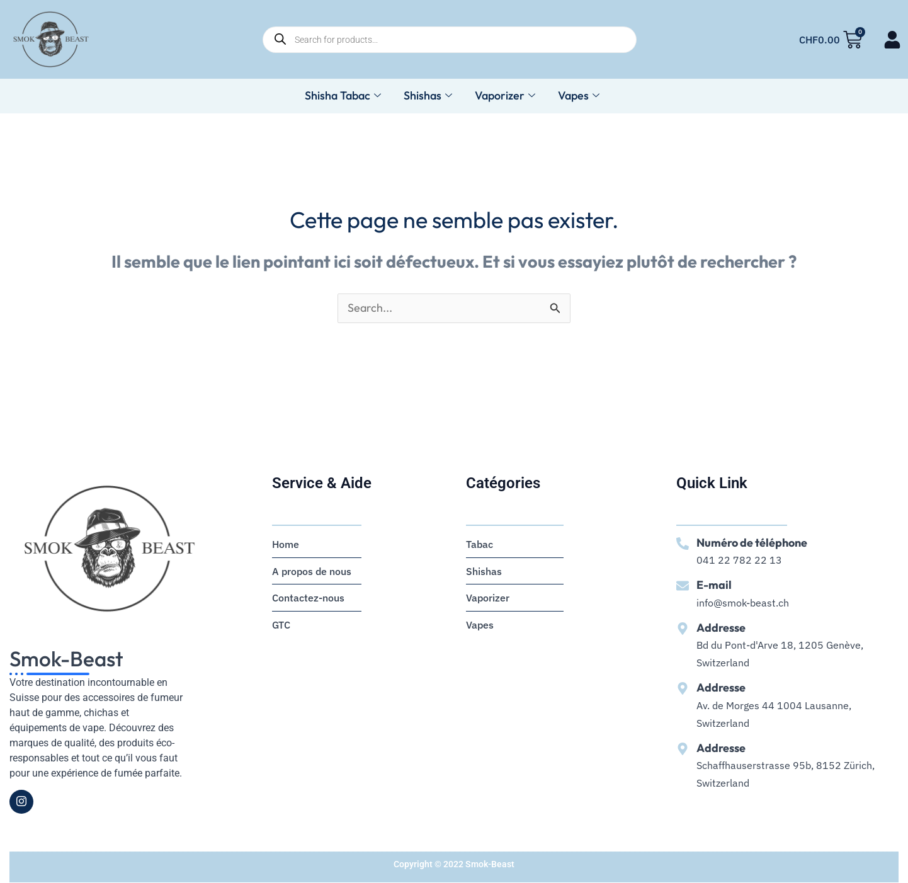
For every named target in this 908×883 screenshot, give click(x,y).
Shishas (428, 96)
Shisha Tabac (343, 96)
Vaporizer (505, 96)
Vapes (578, 96)
